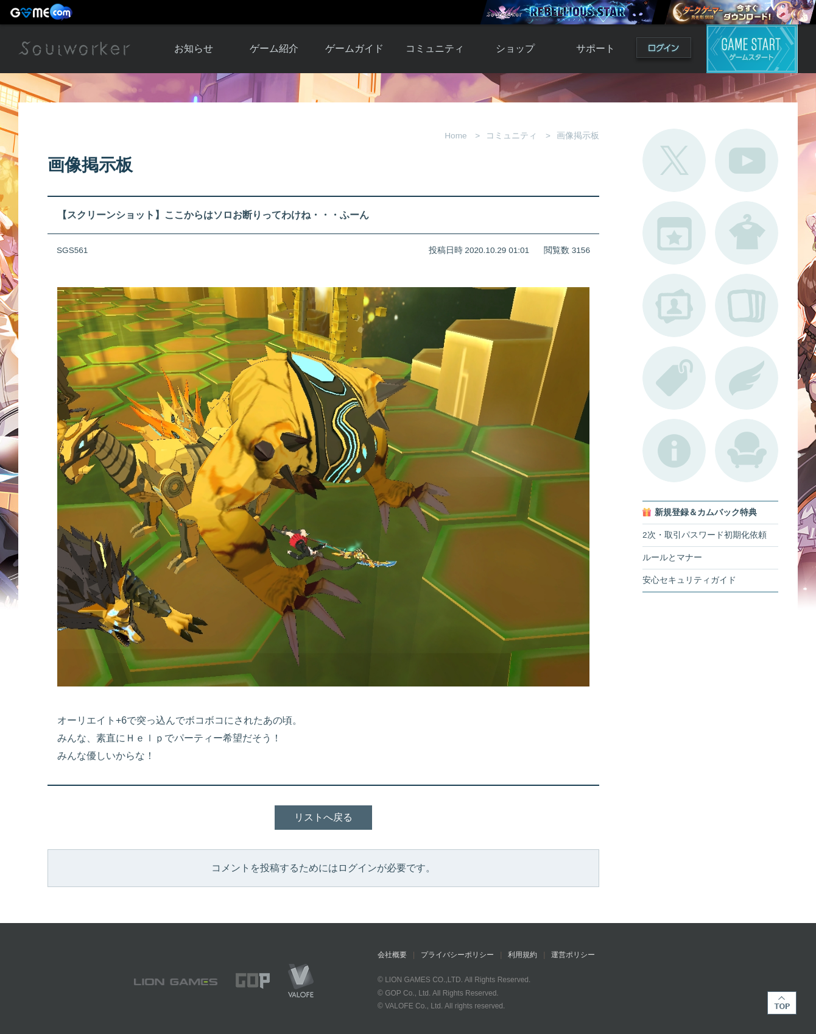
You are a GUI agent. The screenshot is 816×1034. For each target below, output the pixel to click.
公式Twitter (674, 160)
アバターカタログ (746, 233)
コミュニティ (435, 48)
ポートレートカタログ (674, 305)
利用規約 (522, 954)
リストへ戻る (323, 817)
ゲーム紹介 (274, 48)
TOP (782, 1002)
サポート (595, 48)
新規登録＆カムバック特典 (706, 512)
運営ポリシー (573, 954)
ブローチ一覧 (746, 378)
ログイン (663, 50)
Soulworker (74, 48)
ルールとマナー (672, 557)
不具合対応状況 (674, 450)
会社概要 (392, 954)
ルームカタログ (746, 450)
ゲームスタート (752, 48)
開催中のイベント (674, 233)
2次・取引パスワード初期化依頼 (704, 535)
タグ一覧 (674, 378)
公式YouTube (746, 160)
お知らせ (193, 48)
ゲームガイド (354, 48)
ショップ (515, 48)
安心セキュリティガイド (689, 580)
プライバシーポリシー (457, 954)
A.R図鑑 (746, 305)
